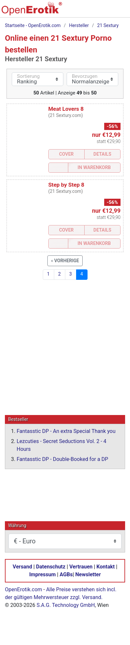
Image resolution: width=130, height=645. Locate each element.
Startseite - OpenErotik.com (33, 25)
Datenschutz (50, 566)
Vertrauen (80, 566)
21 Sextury (108, 25)
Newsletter (88, 574)
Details (102, 154)
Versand (22, 566)
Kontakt (105, 566)
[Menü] (121, 11)
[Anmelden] (108, 11)
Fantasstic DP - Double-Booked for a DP (62, 459)
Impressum (42, 574)
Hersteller (79, 25)
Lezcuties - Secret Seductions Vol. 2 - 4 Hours (61, 445)
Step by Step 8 (66, 184)
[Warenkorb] (94, 11)
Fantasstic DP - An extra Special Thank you (66, 431)
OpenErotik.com (23, 589)
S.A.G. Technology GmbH (66, 605)
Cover (66, 154)
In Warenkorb (94, 167)
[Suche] (80, 11)
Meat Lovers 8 (66, 109)
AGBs (66, 574)
